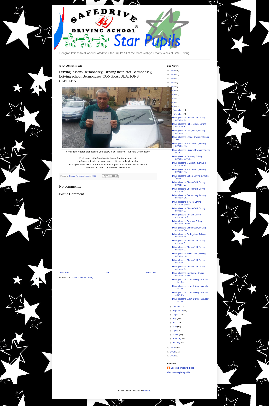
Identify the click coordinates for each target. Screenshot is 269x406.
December (178, 110)
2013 (173, 352)
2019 (173, 90)
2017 (173, 98)
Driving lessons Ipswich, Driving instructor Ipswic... (186, 203)
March (176, 334)
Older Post (151, 273)
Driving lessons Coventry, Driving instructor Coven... (187, 157)
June (175, 322)
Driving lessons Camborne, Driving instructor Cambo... (188, 274)
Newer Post (65, 273)
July (175, 318)
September (178, 310)
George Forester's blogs (182, 368)
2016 (173, 102)
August (176, 314)
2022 (173, 78)
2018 (173, 94)
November (178, 114)
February (177, 338)
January (177, 343)
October (177, 306)
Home (108, 273)
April (175, 330)
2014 (173, 347)
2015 (173, 106)
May (175, 326)
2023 (173, 74)
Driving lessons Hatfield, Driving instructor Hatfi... (186, 216)
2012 (173, 356)
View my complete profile (178, 372)
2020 (173, 86)
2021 (173, 82)
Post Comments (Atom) (82, 277)
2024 (173, 70)
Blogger (146, 391)
